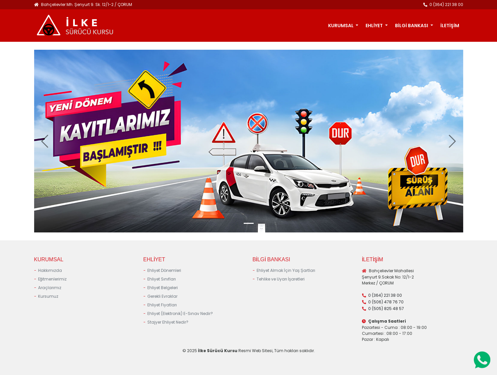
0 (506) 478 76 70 (386, 302)
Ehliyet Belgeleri (162, 287)
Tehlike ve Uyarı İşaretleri (281, 279)
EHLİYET (375, 25)
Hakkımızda (50, 270)
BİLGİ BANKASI (412, 25)
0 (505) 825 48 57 (386, 308)
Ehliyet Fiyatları (162, 305)
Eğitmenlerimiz (52, 279)
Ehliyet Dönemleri (164, 270)
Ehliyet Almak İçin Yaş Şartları (286, 270)
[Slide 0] (249, 223)
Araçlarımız (49, 287)
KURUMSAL (341, 25)
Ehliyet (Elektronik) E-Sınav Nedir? (180, 313)
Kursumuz (48, 296)
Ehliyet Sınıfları (161, 279)
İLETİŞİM (449, 25)
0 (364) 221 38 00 (446, 4)
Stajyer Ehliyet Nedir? (167, 322)
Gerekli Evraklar (162, 296)
